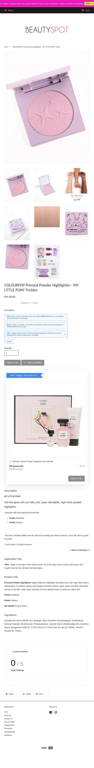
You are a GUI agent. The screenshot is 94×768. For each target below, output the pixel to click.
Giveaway (8, 735)
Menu (8, 10)
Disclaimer (8, 729)
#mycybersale (9, 732)
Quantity (8, 348)
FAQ (6, 712)
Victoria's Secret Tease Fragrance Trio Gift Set (31, 461)
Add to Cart (76, 478)
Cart (85, 10)
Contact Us (8, 719)
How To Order (9, 722)
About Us (7, 715)
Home (6, 47)
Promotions (9, 310)
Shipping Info (9, 725)
